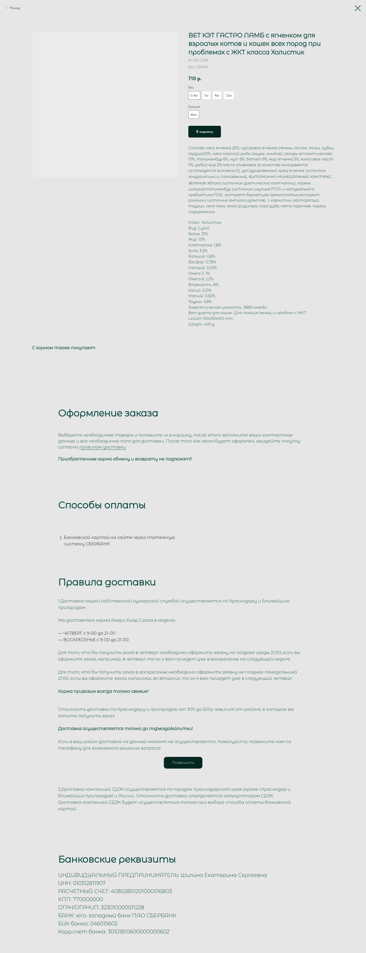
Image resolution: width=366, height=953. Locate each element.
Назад (15, 8)
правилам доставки (102, 447)
